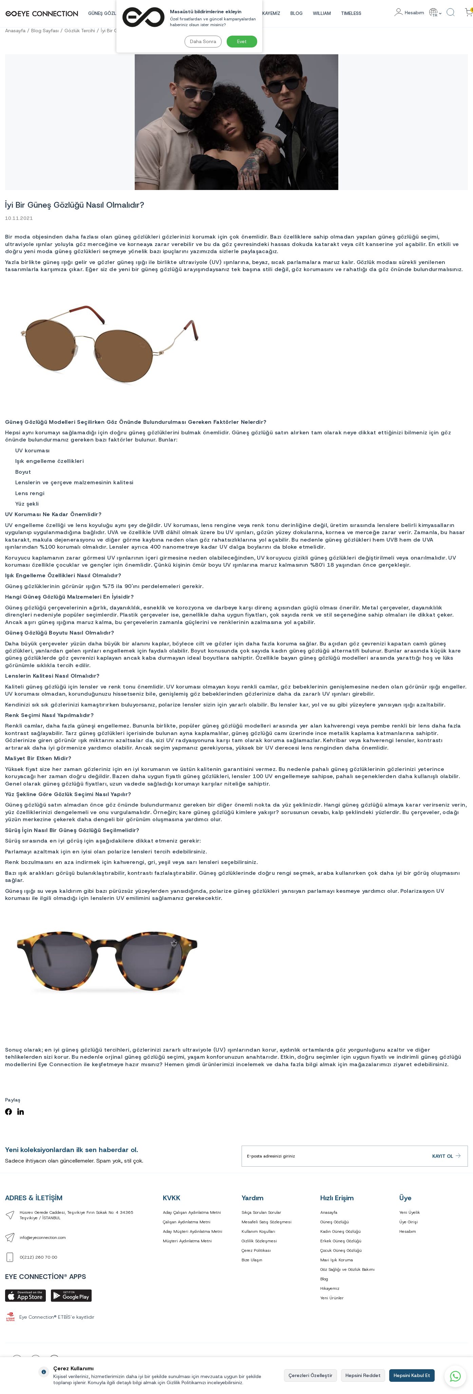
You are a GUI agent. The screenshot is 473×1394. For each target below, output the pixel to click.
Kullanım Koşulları (258, 1231)
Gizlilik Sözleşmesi (259, 1241)
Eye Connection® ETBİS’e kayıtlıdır (49, 1317)
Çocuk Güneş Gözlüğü (341, 1250)
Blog (296, 13)
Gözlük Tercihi (79, 30)
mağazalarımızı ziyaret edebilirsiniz (398, 1064)
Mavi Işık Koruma (336, 1260)
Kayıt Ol (446, 1156)
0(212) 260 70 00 (38, 1257)
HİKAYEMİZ (269, 13)
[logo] (41, 13)
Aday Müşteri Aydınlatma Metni (192, 1231)
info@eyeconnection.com (43, 1237)
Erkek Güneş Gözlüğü (340, 1241)
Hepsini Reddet (363, 1375)
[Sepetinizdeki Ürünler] (469, 12)
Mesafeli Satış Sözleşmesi (266, 1222)
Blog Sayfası (45, 30)
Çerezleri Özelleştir (310, 1375)
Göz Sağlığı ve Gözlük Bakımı (347, 1269)
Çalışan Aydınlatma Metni (186, 1222)
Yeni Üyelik (409, 1212)
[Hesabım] (409, 12)
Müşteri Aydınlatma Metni (187, 1241)
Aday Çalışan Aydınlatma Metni (192, 1212)
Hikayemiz (329, 1288)
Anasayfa (15, 30)
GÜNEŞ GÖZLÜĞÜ (107, 13)
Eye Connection (60, 1064)
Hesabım (407, 1231)
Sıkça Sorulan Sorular (261, 1212)
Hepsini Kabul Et (412, 1375)
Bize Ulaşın (252, 1260)
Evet (242, 41)
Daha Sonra (203, 41)
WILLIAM (322, 13)
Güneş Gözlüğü (334, 1222)
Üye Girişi (408, 1222)
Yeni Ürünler (332, 1298)
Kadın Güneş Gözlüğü (340, 1231)
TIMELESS (351, 13)
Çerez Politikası (256, 1250)
